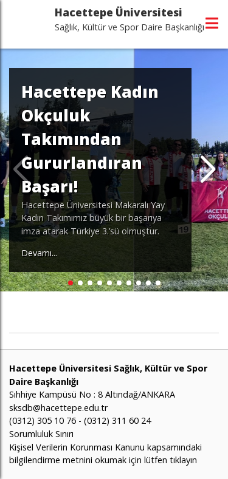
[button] (207, 170)
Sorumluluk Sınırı (41, 434)
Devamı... (39, 253)
